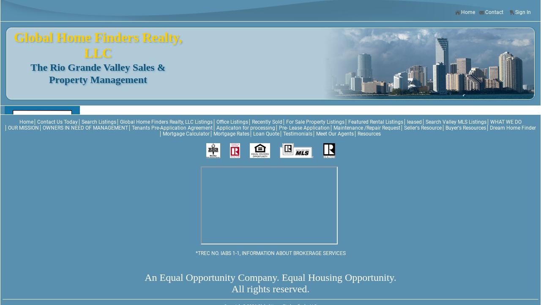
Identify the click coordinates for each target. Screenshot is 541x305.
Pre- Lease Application (304, 128)
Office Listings (232, 122)
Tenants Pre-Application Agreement (172, 128)
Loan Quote (266, 134)
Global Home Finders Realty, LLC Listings (166, 122)
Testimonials (297, 134)
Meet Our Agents (335, 134)
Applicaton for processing (245, 128)
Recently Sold (267, 122)
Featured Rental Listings (375, 122)
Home (465, 12)
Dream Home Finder (513, 128)
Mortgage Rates (231, 134)
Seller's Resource (423, 128)
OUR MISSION (23, 128)
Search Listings (99, 122)
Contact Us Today (57, 122)
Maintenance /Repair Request (366, 128)
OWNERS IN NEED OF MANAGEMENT (85, 128)
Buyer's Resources (465, 128)
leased (414, 122)
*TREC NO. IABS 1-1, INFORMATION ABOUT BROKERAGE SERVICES (271, 253)
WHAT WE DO (506, 122)
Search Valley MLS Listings (456, 122)
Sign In (520, 12)
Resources (369, 134)
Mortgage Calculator (186, 134)
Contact (491, 12)
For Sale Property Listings (315, 122)
